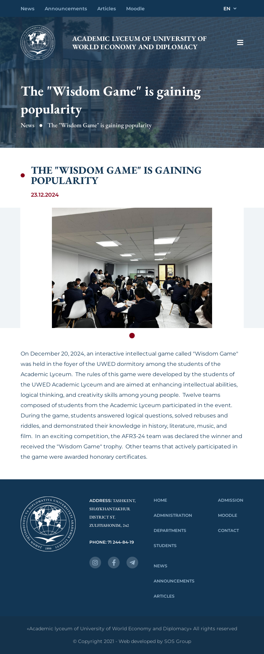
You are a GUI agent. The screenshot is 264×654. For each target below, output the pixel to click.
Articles (106, 9)
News (27, 9)
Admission (230, 500)
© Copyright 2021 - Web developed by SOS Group (132, 641)
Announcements (66, 9)
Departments (170, 530)
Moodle (135, 9)
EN (229, 9)
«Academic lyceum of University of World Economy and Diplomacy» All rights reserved (132, 629)
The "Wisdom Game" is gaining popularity (99, 125)
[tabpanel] (132, 268)
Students (165, 545)
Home (160, 500)
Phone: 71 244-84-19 (111, 542)
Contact (228, 530)
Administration (173, 515)
